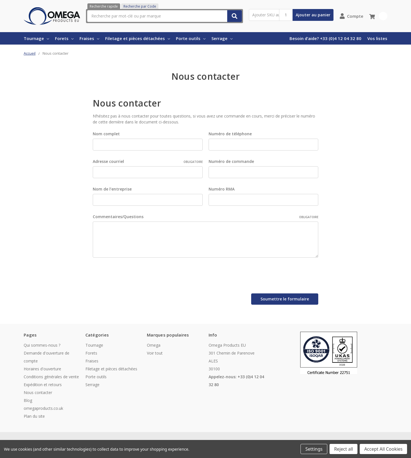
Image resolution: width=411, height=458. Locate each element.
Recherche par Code (139, 6)
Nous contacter (38, 391)
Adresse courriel (148, 161)
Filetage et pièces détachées (137, 38)
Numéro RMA (222, 189)
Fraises (89, 38)
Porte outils (191, 38)
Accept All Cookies (383, 449)
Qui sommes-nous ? (42, 343)
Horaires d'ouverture (42, 367)
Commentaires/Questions (205, 216)
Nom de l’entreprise (112, 189)
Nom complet (106, 133)
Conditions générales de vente (51, 375)
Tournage (36, 38)
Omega (153, 343)
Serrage (222, 38)
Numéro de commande (231, 161)
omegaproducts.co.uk (43, 407)
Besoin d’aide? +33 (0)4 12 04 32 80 (325, 38)
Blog (28, 399)
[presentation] (135, 276)
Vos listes (377, 38)
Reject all (343, 449)
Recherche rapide (104, 6)
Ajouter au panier (313, 14)
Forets (64, 38)
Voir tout (155, 351)
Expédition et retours (43, 383)
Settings (313, 449)
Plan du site (34, 414)
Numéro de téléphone (230, 133)
